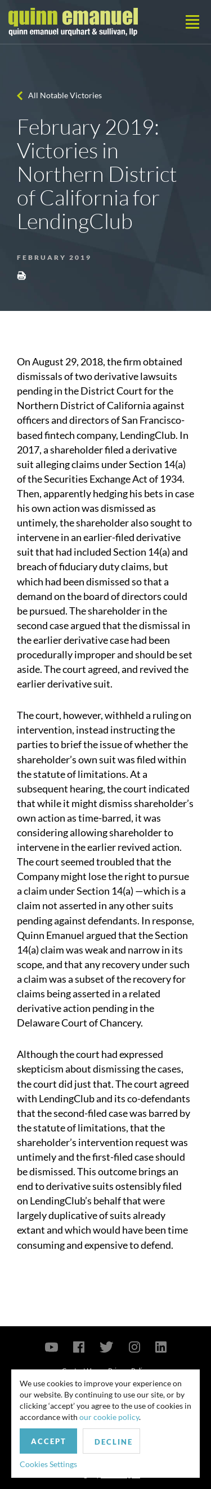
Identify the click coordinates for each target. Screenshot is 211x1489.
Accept (48, 1441)
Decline (114, 1441)
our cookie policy (109, 1417)
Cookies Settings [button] (48, 1464)
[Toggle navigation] (192, 22)
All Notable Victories (65, 95)
